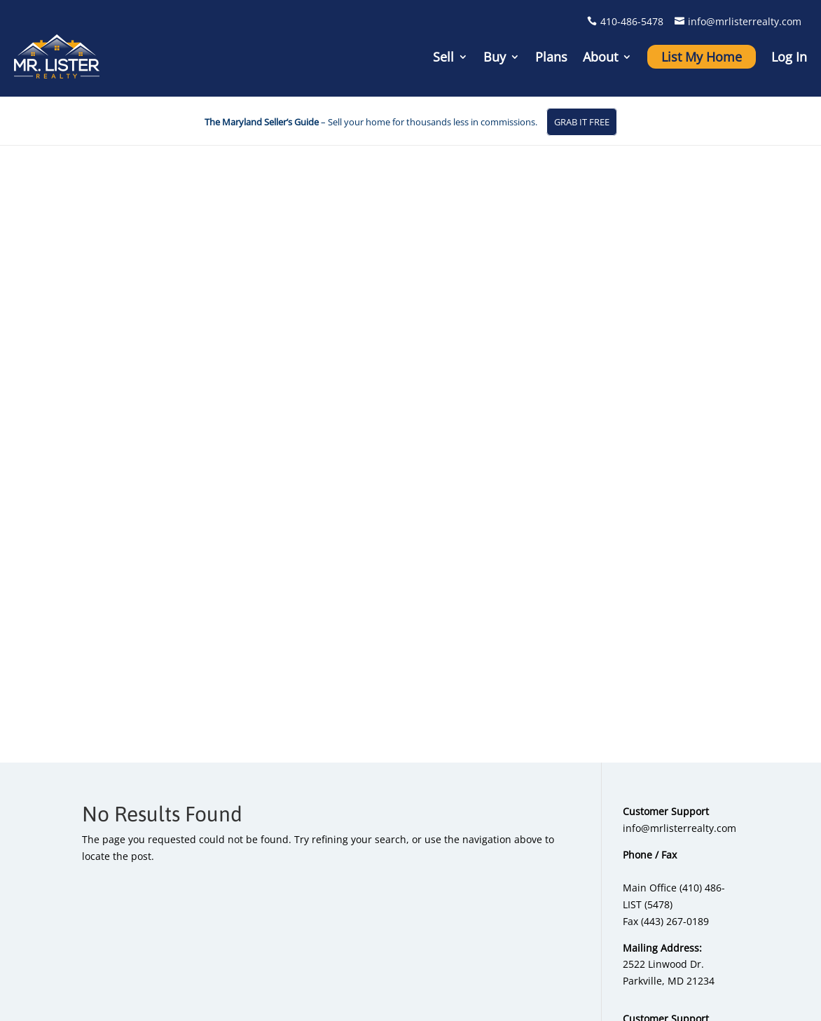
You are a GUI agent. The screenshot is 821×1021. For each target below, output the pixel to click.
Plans (551, 56)
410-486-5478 (631, 21)
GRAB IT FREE (581, 122)
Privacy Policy (674, 964)
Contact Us (684, 769)
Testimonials (689, 732)
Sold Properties (580, 787)
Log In (789, 56)
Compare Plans (464, 842)
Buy (494, 56)
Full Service (455, 824)
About (600, 56)
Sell (443, 56)
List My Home (701, 56)
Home (345, 1001)
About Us (680, 714)
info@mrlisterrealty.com (744, 21)
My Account (686, 751)
